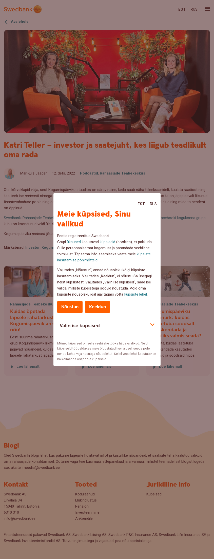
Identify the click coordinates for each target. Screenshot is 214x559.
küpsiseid (107, 242)
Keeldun (97, 307)
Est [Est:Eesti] (141, 204)
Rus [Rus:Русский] (153, 204)
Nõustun (70, 307)
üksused (74, 242)
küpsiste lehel (135, 294)
